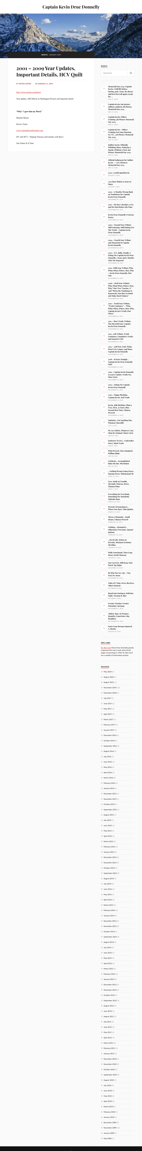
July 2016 (107, 756)
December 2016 (110, 735)
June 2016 (108, 762)
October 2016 (109, 740)
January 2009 (109, 1133)
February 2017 (109, 725)
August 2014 (109, 878)
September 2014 (110, 873)
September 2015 (110, 809)
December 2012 (110, 984)
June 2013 (108, 953)
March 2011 (108, 1043)
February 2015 (109, 847)
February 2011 (109, 1048)
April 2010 (108, 1101)
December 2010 (110, 1059)
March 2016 (108, 778)
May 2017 (108, 709)
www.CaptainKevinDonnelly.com (29, 130)
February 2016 (109, 783)
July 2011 (107, 1022)
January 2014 (109, 915)
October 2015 (109, 804)
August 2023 (109, 677)
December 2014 (110, 857)
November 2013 (110, 926)
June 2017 (108, 703)
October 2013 (109, 931)
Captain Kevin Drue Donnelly (71, 7)
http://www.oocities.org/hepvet (28, 92)
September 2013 (110, 937)
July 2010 (107, 1085)
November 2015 (110, 799)
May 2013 (108, 958)
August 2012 (109, 1006)
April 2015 (108, 836)
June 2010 (108, 1091)
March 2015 (108, 841)
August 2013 (109, 942)
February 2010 (109, 1112)
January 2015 (109, 852)
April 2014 (108, 900)
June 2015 (108, 825)
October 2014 (109, 868)
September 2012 (110, 1000)
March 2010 (108, 1106)
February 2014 (109, 910)
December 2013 (110, 921)
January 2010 (109, 1117)
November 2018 (110, 693)
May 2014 (108, 894)
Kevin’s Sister (25, 84)
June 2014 (108, 889)
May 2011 (108, 1032)
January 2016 (109, 788)
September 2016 (110, 746)
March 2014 (108, 905)
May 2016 (108, 767)
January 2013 (109, 979)
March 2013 (108, 969)
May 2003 (108, 1138)
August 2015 (109, 815)
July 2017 (107, 698)
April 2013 (108, 963)
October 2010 (109, 1069)
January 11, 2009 (45, 84)
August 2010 (109, 1080)
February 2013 (109, 974)
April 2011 (108, 1037)
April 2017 (108, 714)
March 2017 (108, 719)
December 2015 (110, 794)
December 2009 (110, 1122)
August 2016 (109, 751)
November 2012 (110, 990)
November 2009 (110, 1128)
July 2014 (107, 884)
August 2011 (109, 1016)
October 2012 (109, 995)
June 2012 (108, 1011)
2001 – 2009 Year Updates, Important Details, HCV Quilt (49, 71)
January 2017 (109, 730)
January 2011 (109, 1053)
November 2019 (110, 687)
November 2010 (110, 1064)
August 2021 (109, 682)
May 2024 (108, 672)
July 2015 (107, 820)
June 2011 (108, 1027)
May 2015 (108, 831)
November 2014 (110, 862)
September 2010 (110, 1075)
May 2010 (108, 1096)
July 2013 (107, 947)
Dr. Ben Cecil (106, 648)
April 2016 (108, 772)
